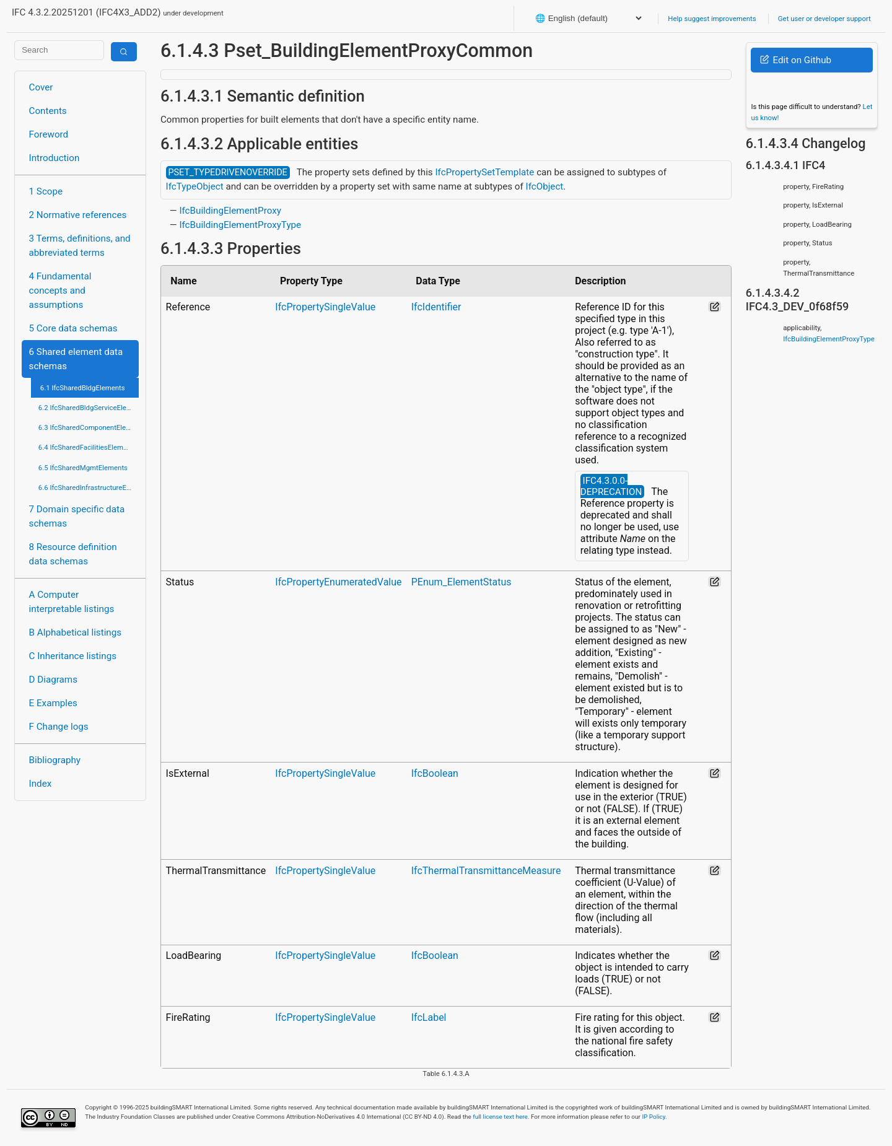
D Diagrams (53, 679)
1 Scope (46, 191)
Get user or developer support (824, 18)
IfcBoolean (434, 773)
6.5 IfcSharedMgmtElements (83, 467)
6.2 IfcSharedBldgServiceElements (88, 407)
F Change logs (59, 726)
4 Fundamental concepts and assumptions (60, 290)
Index (40, 783)
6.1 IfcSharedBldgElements (82, 387)
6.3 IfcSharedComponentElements (88, 427)
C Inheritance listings (72, 656)
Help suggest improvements (712, 18)
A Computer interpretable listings (72, 602)
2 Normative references (78, 215)
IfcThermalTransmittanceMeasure (486, 871)
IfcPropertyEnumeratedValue (338, 582)
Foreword (49, 134)
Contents (48, 110)
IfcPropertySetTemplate (484, 172)
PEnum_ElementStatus (461, 582)
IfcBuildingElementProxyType (240, 224)
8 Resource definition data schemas (73, 554)
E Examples (53, 703)
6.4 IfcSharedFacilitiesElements (87, 447)
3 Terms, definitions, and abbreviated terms (80, 245)
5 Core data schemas (73, 328)
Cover (41, 87)
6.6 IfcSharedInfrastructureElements (88, 487)
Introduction (54, 158)
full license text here (500, 1116)
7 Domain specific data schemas (77, 516)
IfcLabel (429, 1017)
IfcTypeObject (195, 186)
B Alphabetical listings (75, 632)
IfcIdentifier (436, 307)
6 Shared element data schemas (76, 359)
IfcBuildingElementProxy (230, 210)
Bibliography (55, 760)
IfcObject (545, 186)
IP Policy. (654, 1116)
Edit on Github (795, 60)
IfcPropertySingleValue (325, 307)
